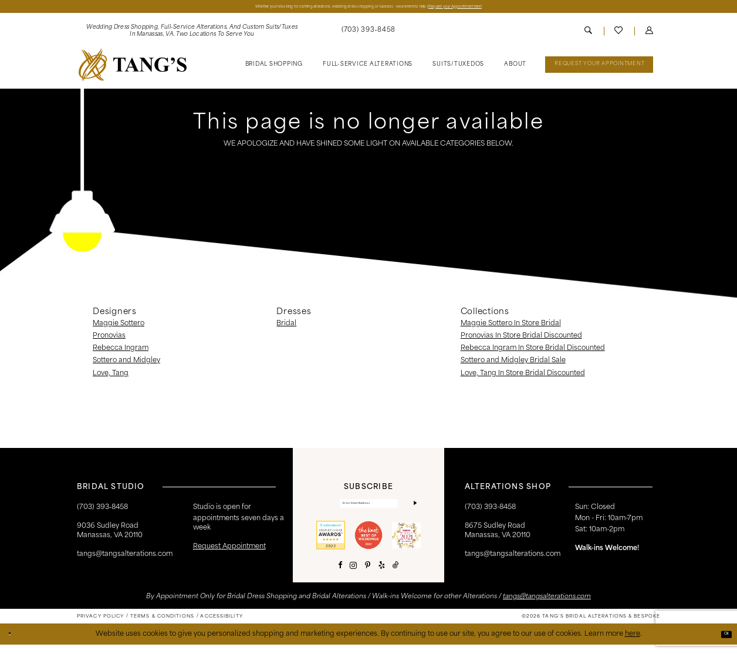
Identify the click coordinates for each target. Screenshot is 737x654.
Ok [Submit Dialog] (722, 642)
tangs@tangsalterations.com (125, 557)
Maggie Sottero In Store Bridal (511, 326)
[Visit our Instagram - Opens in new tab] (353, 575)
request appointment (229, 550)
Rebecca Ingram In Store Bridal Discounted (533, 351)
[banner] (133, 67)
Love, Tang (111, 376)
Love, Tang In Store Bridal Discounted (523, 376)
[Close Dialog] (13, 644)
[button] (649, 34)
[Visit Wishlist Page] (619, 34)
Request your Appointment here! (533, 8)
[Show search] (588, 34)
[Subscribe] (412, 509)
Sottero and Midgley (126, 364)
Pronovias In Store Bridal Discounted (521, 339)
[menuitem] (192, 34)
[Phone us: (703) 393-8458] (368, 34)
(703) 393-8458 (490, 510)
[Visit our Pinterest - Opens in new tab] (367, 575)
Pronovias (109, 339)
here (632, 642)
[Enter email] (368, 509)
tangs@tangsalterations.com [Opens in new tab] (547, 606)
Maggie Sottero (118, 326)
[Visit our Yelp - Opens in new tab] (381, 575)
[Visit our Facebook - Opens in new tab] (340, 575)
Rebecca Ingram (120, 351)
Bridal (286, 326)
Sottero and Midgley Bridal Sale (513, 364)
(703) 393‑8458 (102, 510)
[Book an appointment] (599, 68)
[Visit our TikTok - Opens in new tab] (396, 575)
